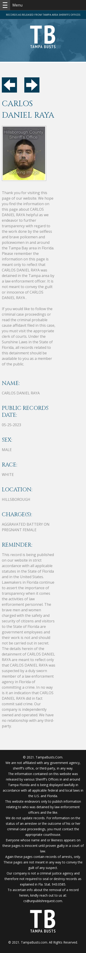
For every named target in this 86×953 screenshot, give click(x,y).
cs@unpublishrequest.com (42, 901)
